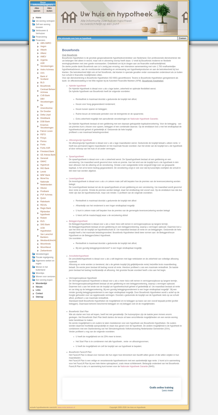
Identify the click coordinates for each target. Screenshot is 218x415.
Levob (43, 172)
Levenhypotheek (76, 178)
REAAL (43, 205)
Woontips (40, 273)
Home (38, 17)
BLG (42, 82)
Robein (43, 218)
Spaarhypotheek (76, 156)
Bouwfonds (45, 86)
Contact (39, 293)
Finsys (43, 138)
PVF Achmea (46, 195)
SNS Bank (45, 224)
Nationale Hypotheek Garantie (144, 119)
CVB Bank (45, 95)
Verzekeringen (42, 254)
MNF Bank (45, 175)
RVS (42, 221)
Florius (43, 141)
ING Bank (44, 168)
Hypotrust (44, 165)
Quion (43, 198)
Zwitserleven (46, 250)
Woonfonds (45, 244)
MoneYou (44, 178)
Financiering (41, 37)
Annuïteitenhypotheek (79, 256)
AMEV (43, 56)
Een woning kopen (44, 280)
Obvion (43, 188)
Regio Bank (45, 208)
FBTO (43, 134)
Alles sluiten (49, 9)
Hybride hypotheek (77, 86)
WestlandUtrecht (47, 240)
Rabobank (45, 201)
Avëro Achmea (47, 69)
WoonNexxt (45, 247)
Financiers (40, 40)
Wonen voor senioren (45, 276)
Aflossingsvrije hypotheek (80, 140)
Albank (43, 50)
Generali (44, 158)
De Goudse (45, 111)
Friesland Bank (47, 151)
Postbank (44, 191)
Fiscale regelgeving (44, 257)
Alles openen (36, 9)
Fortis (42, 144)
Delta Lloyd (45, 115)
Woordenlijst (41, 283)
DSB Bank (45, 121)
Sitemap (39, 297)
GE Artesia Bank (47, 155)
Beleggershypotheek (78, 221)
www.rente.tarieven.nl (66, 407)
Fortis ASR (45, 148)
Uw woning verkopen (45, 21)
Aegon (43, 46)
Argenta (44, 60)
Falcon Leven (46, 131)
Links (38, 290)
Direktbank (45, 118)
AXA (42, 73)
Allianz (43, 53)
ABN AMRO (45, 43)
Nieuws (39, 287)
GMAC (43, 161)
